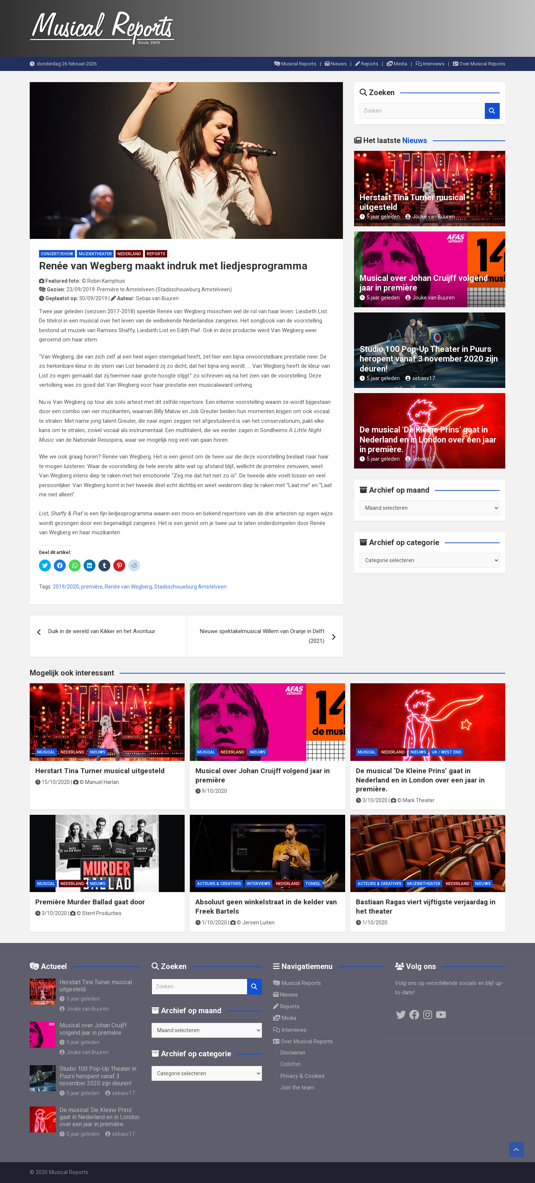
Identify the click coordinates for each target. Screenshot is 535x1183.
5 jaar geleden (380, 217)
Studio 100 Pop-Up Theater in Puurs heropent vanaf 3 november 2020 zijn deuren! (429, 358)
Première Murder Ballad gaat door (90, 902)
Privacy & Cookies (303, 1076)
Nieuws (336, 64)
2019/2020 (66, 587)
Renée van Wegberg (128, 587)
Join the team (297, 1087)
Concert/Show (57, 254)
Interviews (430, 64)
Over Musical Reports (479, 64)
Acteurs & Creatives (219, 883)
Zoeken (492, 111)
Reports (366, 64)
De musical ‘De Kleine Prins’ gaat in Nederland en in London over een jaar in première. (428, 439)
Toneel (313, 883)
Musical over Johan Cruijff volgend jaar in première (93, 1029)
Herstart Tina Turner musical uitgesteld (100, 770)
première (92, 587)
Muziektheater (95, 254)
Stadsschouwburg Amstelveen (190, 587)
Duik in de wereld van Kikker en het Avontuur (101, 631)
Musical (46, 752)
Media (397, 64)
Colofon (291, 1064)
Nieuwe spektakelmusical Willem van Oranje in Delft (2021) (262, 636)
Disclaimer (293, 1052)
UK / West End (446, 752)
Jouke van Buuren (430, 217)
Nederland (129, 254)
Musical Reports (295, 64)
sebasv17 (420, 378)
